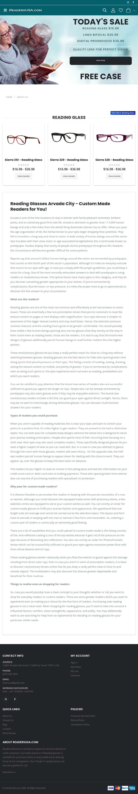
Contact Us (8, 720)
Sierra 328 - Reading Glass (115, 160)
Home (9, 97)
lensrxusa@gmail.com (14, 682)
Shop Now (101, 62)
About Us (7, 716)
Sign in (74, 662)
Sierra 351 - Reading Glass (24, 160)
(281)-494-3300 (10, 674)
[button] (102, 11)
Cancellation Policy (80, 724)
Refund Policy (78, 720)
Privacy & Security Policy (83, 716)
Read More (10, 771)
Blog (5, 724)
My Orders (76, 666)
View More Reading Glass (122, 113)
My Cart (75, 671)
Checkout (76, 675)
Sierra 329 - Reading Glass (70, 160)
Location (7, 728)
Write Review (9, 732)
